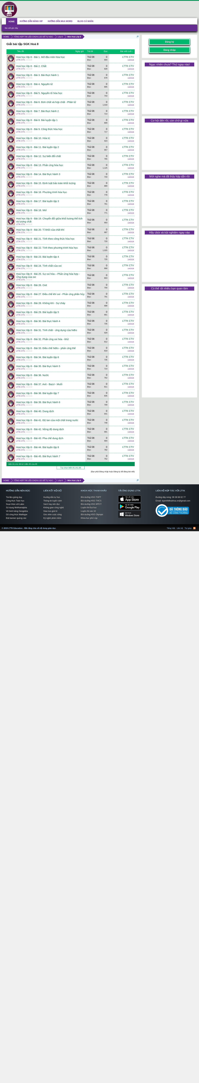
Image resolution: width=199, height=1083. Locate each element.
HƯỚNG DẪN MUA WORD (60, 21)
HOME (12, 21)
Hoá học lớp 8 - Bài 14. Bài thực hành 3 (38, 174)
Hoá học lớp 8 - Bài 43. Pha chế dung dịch (39, 438)
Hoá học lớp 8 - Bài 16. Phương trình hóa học (41, 192)
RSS (194, 528)
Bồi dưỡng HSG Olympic (92, 514)
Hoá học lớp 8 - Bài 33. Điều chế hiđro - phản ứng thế (46, 348)
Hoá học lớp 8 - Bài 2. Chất (31, 66)
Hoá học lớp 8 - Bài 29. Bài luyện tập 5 (37, 312)
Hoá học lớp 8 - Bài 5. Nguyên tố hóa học (39, 93)
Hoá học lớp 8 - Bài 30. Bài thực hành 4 (38, 321)
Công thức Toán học (15, 501)
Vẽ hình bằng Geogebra (17, 511)
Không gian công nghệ (53, 507)
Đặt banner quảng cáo (16, 518)
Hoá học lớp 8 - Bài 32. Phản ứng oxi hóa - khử (42, 339)
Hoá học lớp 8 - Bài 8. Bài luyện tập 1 (36, 120)
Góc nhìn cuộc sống (52, 514)
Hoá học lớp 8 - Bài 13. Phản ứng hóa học (39, 165)
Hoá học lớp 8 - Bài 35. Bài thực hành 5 (38, 366)
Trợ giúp (188, 528)
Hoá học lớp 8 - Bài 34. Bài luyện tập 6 (37, 357)
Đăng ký (169, 41)
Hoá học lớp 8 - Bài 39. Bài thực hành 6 (38, 402)
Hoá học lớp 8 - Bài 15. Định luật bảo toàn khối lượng (46, 183)
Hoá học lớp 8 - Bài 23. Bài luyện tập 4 (37, 256)
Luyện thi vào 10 (88, 511)
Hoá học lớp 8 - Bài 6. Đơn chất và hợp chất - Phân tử (46, 102)
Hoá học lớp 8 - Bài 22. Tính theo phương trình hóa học (47, 247)
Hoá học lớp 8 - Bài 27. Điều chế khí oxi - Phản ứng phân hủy (50, 294)
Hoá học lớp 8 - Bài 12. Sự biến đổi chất (38, 156)
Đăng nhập (169, 49)
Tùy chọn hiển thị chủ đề (70, 468)
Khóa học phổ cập (89, 518)
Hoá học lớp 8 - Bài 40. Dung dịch (35, 411)
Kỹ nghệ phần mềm (52, 518)
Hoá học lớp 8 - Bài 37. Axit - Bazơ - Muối (39, 384)
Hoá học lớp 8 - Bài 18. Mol (31, 210)
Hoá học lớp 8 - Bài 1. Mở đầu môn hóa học (40, 57)
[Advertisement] (169, 89)
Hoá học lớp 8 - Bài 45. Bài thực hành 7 (38, 456)
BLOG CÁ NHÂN (85, 21)
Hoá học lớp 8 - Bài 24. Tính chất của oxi (39, 265)
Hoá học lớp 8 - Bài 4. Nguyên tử (34, 84)
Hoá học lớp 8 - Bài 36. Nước (32, 375)
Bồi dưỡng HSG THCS (91, 501)
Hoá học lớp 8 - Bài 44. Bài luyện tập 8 (37, 447)
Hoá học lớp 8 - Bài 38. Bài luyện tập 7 (37, 393)
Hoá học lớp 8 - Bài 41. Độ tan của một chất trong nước (47, 420)
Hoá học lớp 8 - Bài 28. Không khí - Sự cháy (40, 303)
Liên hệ (180, 528)
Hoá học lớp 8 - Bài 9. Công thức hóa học (39, 129)
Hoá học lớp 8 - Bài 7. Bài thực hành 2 (37, 111)
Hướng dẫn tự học (51, 497)
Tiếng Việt (171, 528)
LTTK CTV (20, 60)
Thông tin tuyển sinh (52, 501)
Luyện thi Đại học (89, 507)
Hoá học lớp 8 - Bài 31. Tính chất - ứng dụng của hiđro (46, 330)
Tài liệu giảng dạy (14, 497)
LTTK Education (57, 526)
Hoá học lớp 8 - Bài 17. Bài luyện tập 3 (37, 201)
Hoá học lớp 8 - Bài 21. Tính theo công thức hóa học (45, 238)
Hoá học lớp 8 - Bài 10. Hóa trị (33, 138)
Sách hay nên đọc (51, 504)
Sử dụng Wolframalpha (16, 507)
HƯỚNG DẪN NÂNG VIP (31, 21)
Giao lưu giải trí (50, 511)
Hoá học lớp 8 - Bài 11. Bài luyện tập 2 (37, 147)
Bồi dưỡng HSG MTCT (91, 504)
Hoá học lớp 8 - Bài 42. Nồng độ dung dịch (40, 429)
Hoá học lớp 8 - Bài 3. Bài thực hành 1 (37, 75)
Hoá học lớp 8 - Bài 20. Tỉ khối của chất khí (40, 229)
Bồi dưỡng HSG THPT (91, 497)
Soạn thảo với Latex (15, 504)
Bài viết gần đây (11, 28)
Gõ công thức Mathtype (16, 514)
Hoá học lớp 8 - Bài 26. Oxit (31, 285)
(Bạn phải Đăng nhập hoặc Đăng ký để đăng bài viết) (113, 472)
